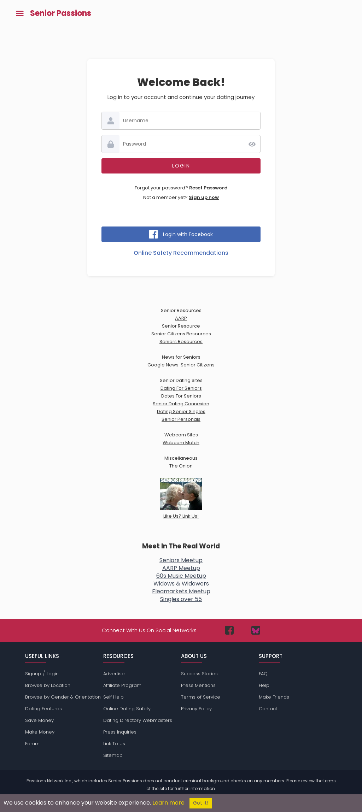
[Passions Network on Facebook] (229, 630)
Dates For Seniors (181, 396)
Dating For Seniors (181, 388)
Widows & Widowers (181, 583)
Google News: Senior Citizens (181, 364)
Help (264, 685)
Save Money (39, 720)
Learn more (168, 803)
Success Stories (199, 673)
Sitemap (113, 755)
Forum (32, 743)
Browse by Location (47, 685)
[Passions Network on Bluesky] (255, 630)
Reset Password (208, 187)
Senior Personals (181, 419)
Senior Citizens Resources (181, 333)
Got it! (200, 803)
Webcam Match (181, 442)
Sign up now (204, 197)
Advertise (114, 673)
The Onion (181, 466)
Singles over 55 (181, 599)
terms (329, 781)
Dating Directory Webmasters (137, 720)
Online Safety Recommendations (181, 253)
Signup (33, 673)
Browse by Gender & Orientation (63, 697)
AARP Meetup (181, 568)
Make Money (39, 732)
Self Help (113, 697)
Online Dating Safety (127, 708)
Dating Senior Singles (181, 411)
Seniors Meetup (181, 560)
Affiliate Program (122, 685)
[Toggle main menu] (19, 13)
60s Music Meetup (181, 576)
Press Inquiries (119, 732)
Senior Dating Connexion (181, 403)
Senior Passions (60, 13)
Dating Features (43, 708)
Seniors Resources (181, 341)
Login (53, 673)
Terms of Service (200, 697)
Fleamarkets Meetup (181, 591)
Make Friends (274, 697)
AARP (181, 318)
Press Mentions (198, 685)
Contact (268, 708)
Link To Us (114, 743)
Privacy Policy (196, 708)
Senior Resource (181, 326)
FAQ (263, 673)
